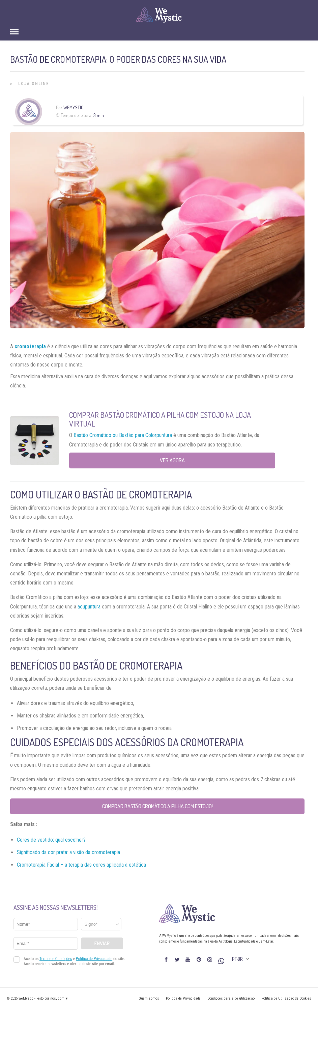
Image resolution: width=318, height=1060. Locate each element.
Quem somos (149, 998)
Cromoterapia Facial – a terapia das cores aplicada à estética (81, 865)
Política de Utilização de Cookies (286, 998)
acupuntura (89, 606)
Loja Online (33, 83)
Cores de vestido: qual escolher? (51, 840)
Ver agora (172, 460)
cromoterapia (30, 346)
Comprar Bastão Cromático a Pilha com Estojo (146, 414)
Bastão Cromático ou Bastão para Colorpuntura (122, 435)
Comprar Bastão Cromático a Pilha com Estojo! (157, 806)
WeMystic (73, 107)
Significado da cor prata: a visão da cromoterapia (68, 852)
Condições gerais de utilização (231, 998)
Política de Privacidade (183, 998)
